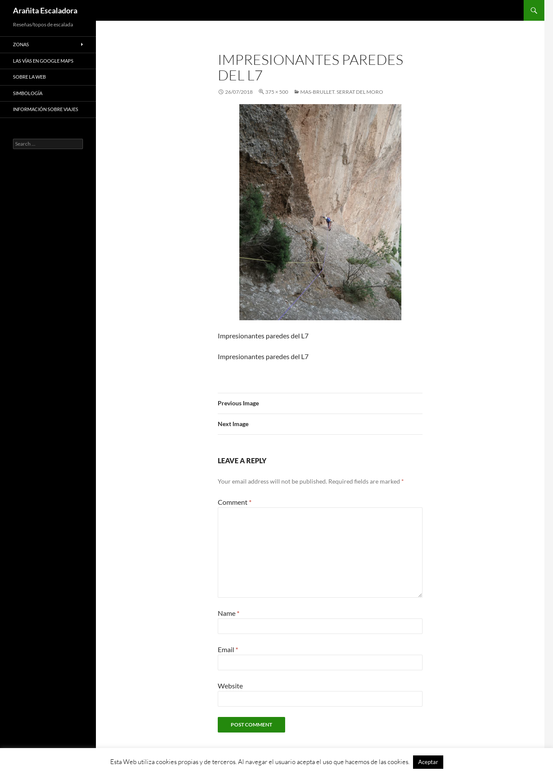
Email (228, 649)
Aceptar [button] (428, 761)
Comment (234, 502)
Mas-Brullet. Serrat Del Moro (341, 92)
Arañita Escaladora (45, 10)
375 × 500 (276, 92)
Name (228, 613)
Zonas (21, 44)
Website (230, 686)
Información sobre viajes (45, 109)
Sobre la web (29, 77)
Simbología (27, 93)
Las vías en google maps (43, 61)
